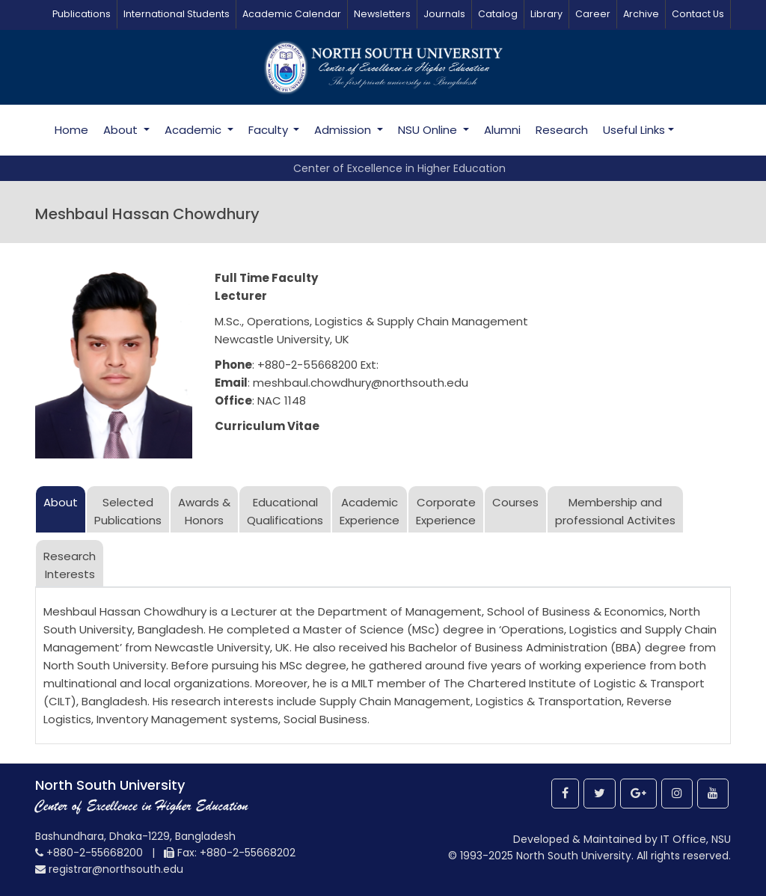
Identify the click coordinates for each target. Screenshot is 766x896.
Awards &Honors (204, 511)
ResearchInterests (69, 565)
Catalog (498, 13)
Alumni (502, 130)
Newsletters (382, 13)
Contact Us (698, 13)
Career (592, 13)
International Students (176, 13)
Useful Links (634, 130)
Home (71, 130)
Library (546, 13)
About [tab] (60, 502)
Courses (515, 502)
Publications (81, 13)
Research (562, 130)
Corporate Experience (446, 511)
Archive (641, 13)
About (122, 130)
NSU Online (429, 130)
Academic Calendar (291, 13)
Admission (344, 130)
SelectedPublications (128, 511)
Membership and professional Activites (615, 511)
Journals (444, 13)
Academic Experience (369, 511)
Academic (194, 130)
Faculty (269, 130)
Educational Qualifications (285, 511)
